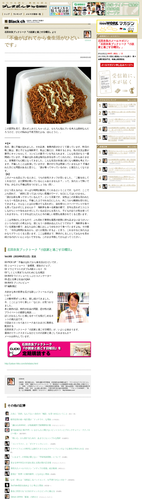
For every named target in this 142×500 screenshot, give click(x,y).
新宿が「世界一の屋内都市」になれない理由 (29, 474)
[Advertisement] (117, 210)
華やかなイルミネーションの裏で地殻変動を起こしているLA (122, 105)
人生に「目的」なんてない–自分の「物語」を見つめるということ (39, 414)
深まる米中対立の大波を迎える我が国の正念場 (30, 462)
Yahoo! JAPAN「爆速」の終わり (24, 497)
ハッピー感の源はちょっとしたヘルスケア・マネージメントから (122, 120)
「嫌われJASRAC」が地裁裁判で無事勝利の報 (30, 425)
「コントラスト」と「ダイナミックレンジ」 (29, 444)
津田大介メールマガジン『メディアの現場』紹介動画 (33, 468)
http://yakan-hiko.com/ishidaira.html (21, 363)
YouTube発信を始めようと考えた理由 (26, 485)
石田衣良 (88, 40)
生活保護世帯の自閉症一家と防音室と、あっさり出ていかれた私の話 (122, 129)
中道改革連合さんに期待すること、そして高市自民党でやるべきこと (122, 178)
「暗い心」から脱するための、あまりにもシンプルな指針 (35, 438)
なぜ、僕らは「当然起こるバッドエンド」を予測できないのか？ (38, 480)
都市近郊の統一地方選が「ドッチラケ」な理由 (30, 419)
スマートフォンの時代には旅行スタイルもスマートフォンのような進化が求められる (47, 449)
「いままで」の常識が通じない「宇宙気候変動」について (35, 457)
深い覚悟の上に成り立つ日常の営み (122, 112)
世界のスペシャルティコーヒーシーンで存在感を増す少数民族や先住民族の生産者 (122, 138)
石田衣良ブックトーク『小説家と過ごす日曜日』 (40, 249)
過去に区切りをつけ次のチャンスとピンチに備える (32, 491)
